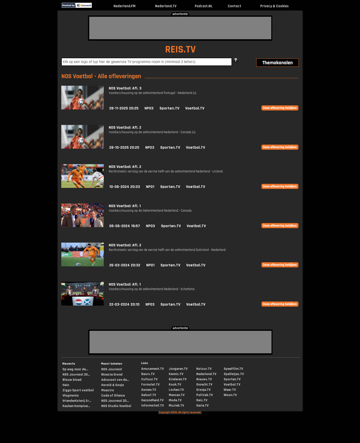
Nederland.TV (165, 6)
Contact (234, 6)
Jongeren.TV (178, 369)
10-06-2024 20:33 (124, 186)
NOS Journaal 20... (76, 374)
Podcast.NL (203, 6)
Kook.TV (175, 384)
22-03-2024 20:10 (124, 304)
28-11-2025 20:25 (123, 108)
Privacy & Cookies (274, 6)
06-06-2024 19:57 (124, 226)
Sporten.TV (169, 108)
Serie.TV (202, 405)
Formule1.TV (150, 384)
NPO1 (150, 186)
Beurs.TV (147, 374)
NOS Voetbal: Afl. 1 (125, 206)
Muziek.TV (176, 405)
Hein (65, 385)
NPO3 (149, 108)
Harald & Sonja (112, 385)
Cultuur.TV (149, 379)
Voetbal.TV (194, 108)
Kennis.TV (176, 374)
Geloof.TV (148, 395)
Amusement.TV (152, 369)
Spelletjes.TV (234, 374)
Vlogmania (70, 395)
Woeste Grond (111, 374)
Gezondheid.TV (152, 400)
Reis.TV (201, 400)
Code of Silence (113, 395)
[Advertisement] (180, 28)
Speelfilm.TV (233, 369)
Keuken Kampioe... (76, 406)
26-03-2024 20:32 (124, 265)
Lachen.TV (176, 390)
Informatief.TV (152, 405)
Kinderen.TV (177, 379)
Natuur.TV (204, 369)
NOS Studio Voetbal (116, 406)
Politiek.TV (204, 395)
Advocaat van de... (115, 380)
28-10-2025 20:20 (124, 147)
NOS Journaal (111, 369)
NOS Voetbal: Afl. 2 (125, 127)
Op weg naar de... (75, 369)
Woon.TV (230, 395)
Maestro (107, 390)
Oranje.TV (203, 390)
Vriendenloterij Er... (76, 401)
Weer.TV (230, 390)
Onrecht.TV (204, 384)
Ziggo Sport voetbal (78, 390)
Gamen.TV (148, 390)
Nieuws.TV (204, 379)
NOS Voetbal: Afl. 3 (125, 88)
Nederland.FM (125, 6)
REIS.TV (180, 49)
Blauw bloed (72, 380)
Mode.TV (175, 400)
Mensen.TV (176, 395)
